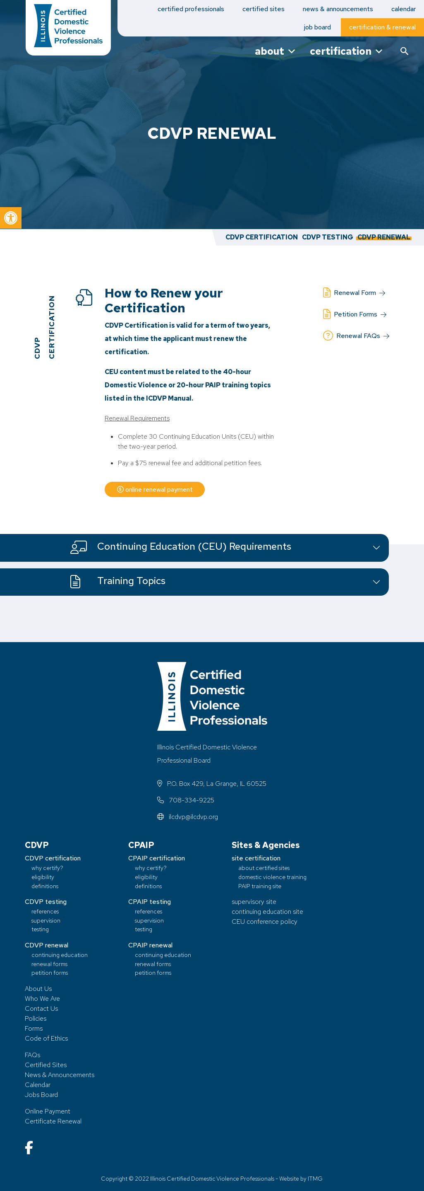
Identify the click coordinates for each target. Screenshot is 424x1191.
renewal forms (49, 964)
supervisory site (254, 901)
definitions (44, 886)
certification (347, 51)
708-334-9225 (185, 800)
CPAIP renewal (150, 945)
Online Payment (47, 1111)
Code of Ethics (46, 1038)
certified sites (263, 9)
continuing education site (267, 911)
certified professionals (191, 9)
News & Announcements (59, 1074)
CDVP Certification (261, 237)
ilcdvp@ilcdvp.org (187, 816)
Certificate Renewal (53, 1121)
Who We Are (42, 998)
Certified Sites (46, 1065)
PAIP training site (259, 886)
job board (317, 27)
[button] (11, 218)
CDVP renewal (46, 945)
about (276, 51)
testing (40, 929)
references (45, 911)
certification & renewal (382, 27)
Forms (34, 1028)
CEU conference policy (264, 921)
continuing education (59, 955)
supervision (45, 920)
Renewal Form (354, 292)
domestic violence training (272, 877)
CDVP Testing (327, 237)
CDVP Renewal (383, 237)
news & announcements (338, 9)
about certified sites (264, 868)
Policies (35, 1018)
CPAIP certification (156, 858)
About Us (38, 988)
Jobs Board (41, 1094)
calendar (403, 9)
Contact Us (41, 1008)
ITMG (315, 1178)
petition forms (49, 972)
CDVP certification (53, 858)
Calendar (37, 1084)
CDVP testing (46, 901)
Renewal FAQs (356, 336)
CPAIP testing (149, 901)
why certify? (47, 868)
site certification (256, 858)
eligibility (42, 877)
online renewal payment (156, 489)
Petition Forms (354, 314)
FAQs (32, 1055)
